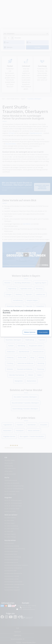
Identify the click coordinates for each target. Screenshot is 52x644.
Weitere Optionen (29, 332)
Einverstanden (43, 332)
